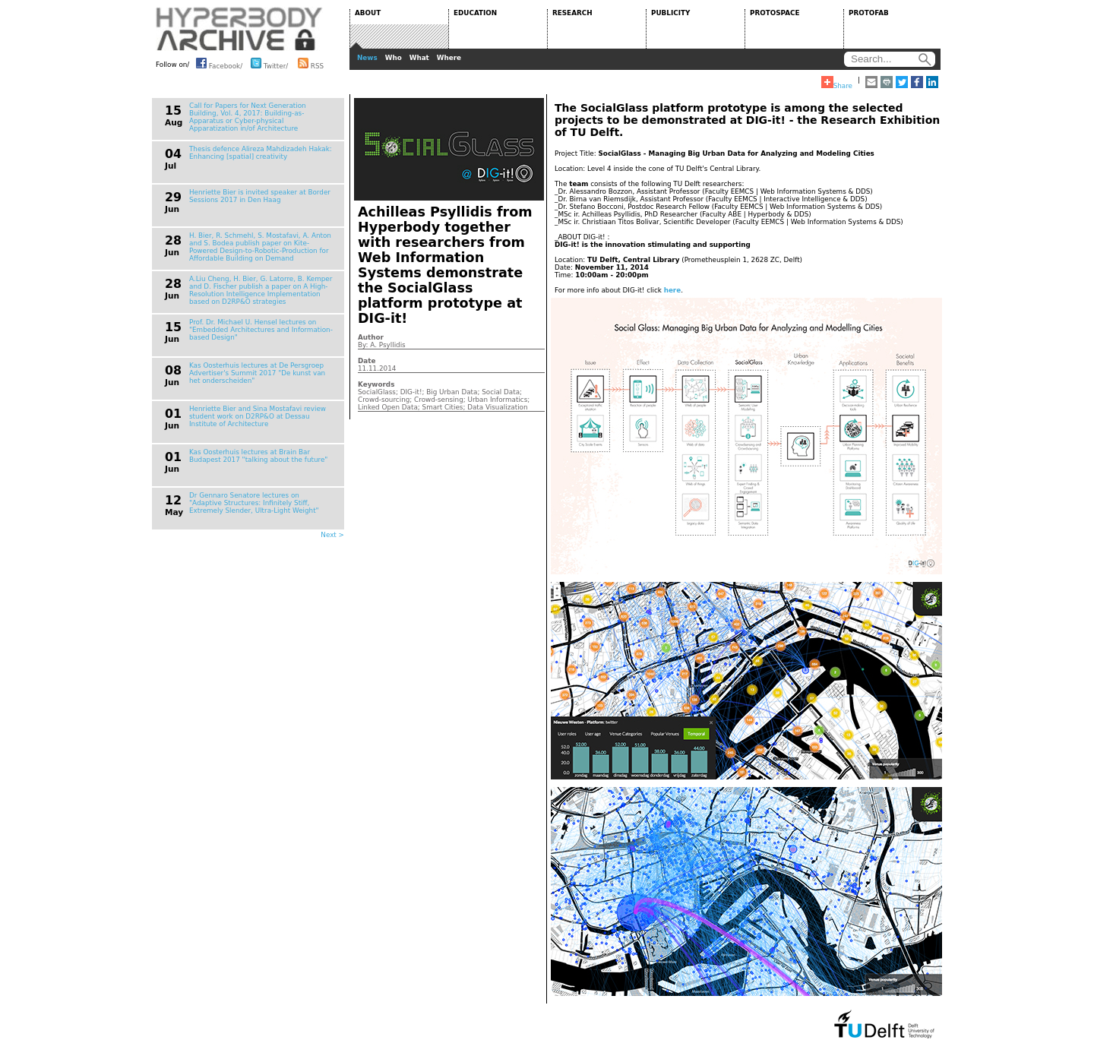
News (367, 58)
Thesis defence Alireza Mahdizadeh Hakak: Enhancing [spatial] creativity (260, 152)
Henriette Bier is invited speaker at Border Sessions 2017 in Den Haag (259, 196)
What (419, 58)
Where (449, 58)
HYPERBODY (239, 29)
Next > (332, 535)
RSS (311, 63)
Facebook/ (219, 63)
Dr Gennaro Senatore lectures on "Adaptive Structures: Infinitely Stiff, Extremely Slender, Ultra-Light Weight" (254, 503)
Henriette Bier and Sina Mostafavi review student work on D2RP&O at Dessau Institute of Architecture (257, 416)
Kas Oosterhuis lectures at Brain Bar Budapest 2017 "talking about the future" (258, 455)
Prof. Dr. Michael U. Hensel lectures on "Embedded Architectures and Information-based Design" (261, 329)
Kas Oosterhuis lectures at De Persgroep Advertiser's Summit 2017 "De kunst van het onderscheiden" (257, 373)
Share (836, 83)
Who (393, 58)
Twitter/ (269, 63)
